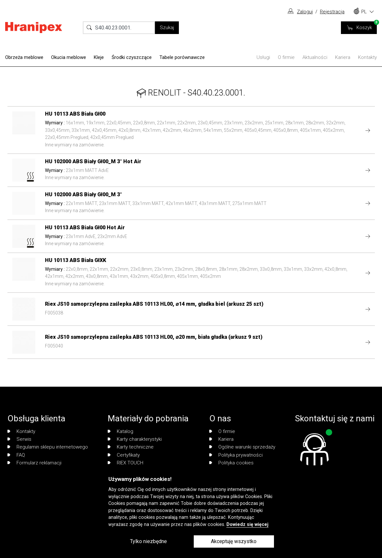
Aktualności (314, 57)
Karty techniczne (131, 447)
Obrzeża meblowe (24, 57)
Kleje (99, 57)
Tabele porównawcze (182, 57)
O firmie (286, 57)
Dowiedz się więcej (247, 524)
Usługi (263, 57)
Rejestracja (332, 12)
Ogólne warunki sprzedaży (242, 447)
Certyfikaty (124, 455)
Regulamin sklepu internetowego (47, 447)
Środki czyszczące (132, 57)
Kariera (342, 57)
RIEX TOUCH (125, 463)
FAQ (16, 455)
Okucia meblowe (68, 57)
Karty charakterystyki (135, 439)
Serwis (19, 439)
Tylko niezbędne (148, 541)
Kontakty (367, 57)
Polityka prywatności (236, 455)
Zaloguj (305, 12)
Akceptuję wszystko (233, 541)
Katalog (120, 431)
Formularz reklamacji (34, 463)
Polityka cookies (231, 463)
